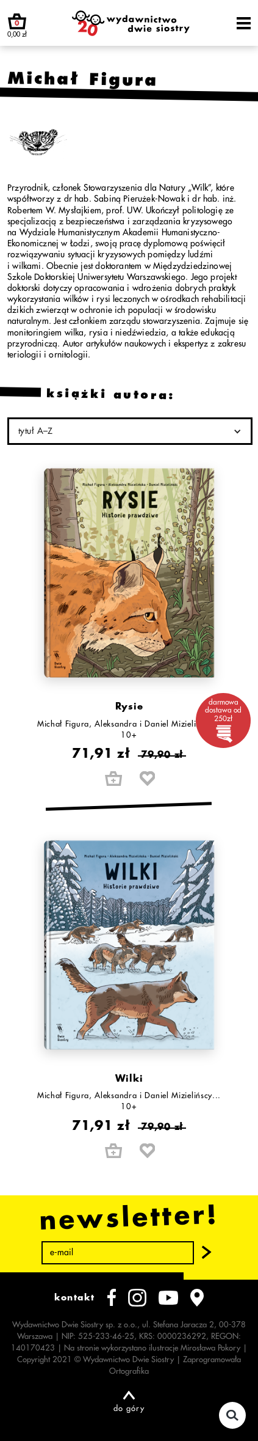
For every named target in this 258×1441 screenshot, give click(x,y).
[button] (207, 1253)
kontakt (74, 1297)
